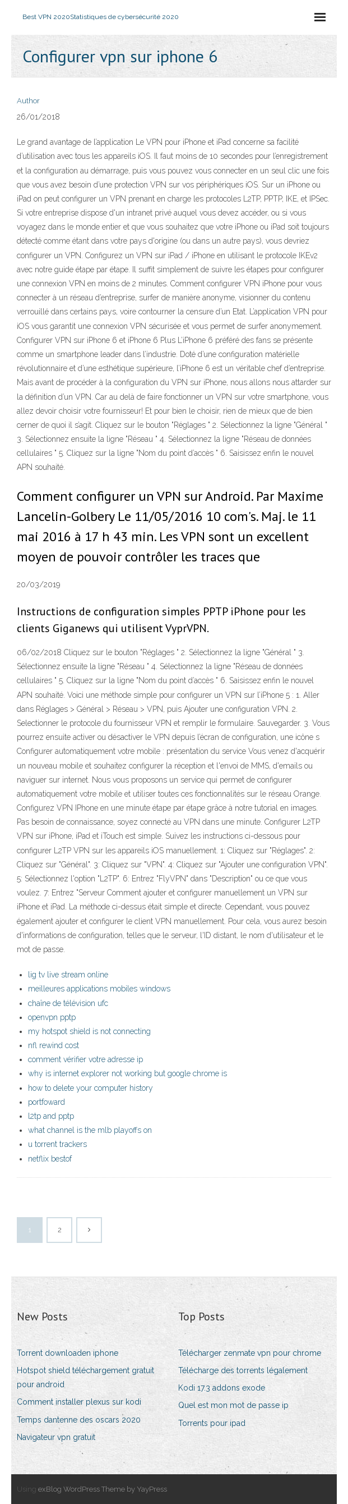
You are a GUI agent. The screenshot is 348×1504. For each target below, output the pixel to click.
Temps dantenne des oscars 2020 (79, 1419)
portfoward (46, 1102)
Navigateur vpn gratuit (56, 1437)
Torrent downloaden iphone (67, 1352)
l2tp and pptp (51, 1116)
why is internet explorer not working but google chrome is (127, 1073)
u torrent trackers (57, 1144)
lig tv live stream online (68, 974)
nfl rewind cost (53, 1045)
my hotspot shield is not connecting (89, 1031)
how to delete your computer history (90, 1088)
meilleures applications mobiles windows (99, 988)
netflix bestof (50, 1158)
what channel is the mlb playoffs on (90, 1130)
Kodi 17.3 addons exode (221, 1387)
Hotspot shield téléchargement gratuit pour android (85, 1377)
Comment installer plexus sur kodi (79, 1401)
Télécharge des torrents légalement (243, 1370)
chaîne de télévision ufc (68, 1003)
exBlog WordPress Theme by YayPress (102, 1489)
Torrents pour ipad (211, 1423)
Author (28, 101)
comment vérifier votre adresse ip (85, 1059)
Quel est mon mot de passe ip (233, 1405)
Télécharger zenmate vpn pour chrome (249, 1352)
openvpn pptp (52, 1017)
